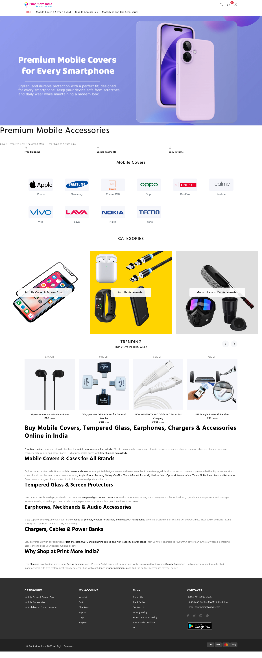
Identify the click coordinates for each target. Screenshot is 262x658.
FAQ (135, 628)
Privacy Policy (140, 613)
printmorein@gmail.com (207, 607)
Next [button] (234, 343)
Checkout (84, 607)
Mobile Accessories (86, 12)
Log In (82, 618)
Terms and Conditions (144, 623)
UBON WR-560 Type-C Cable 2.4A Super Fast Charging (158, 416)
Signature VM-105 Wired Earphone (50, 415)
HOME (28, 12)
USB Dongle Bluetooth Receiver (212, 414)
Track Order (139, 602)
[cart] (228, 5)
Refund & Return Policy (145, 618)
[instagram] (200, 615)
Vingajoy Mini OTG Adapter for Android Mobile (104, 416)
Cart (81, 602)
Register (83, 623)
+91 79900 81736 (203, 597)
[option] (50, 384)
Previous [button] (225, 343)
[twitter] (194, 615)
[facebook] (187, 615)
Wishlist (83, 597)
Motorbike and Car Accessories (120, 12)
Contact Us (139, 607)
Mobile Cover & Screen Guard (53, 12)
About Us (138, 597)
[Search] (222, 5)
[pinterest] (207, 615)
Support (83, 613)
